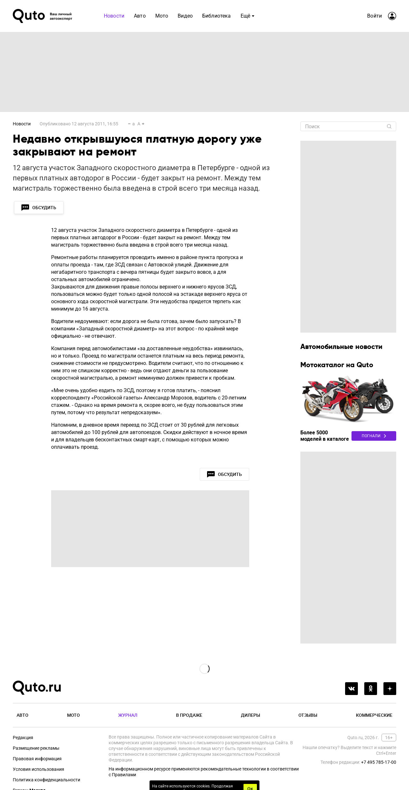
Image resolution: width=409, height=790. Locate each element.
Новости (22, 124)
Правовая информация (37, 758)
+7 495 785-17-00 (378, 762)
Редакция (23, 737)
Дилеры (250, 715)
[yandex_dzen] (389, 688)
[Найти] (389, 126)
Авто (22, 715)
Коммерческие (374, 715)
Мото (73, 715)
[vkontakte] (351, 688)
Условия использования (38, 769)
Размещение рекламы (36, 748)
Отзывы (307, 715)
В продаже (189, 715)
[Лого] (43, 16)
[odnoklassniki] (370, 688)
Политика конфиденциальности (46, 779)
